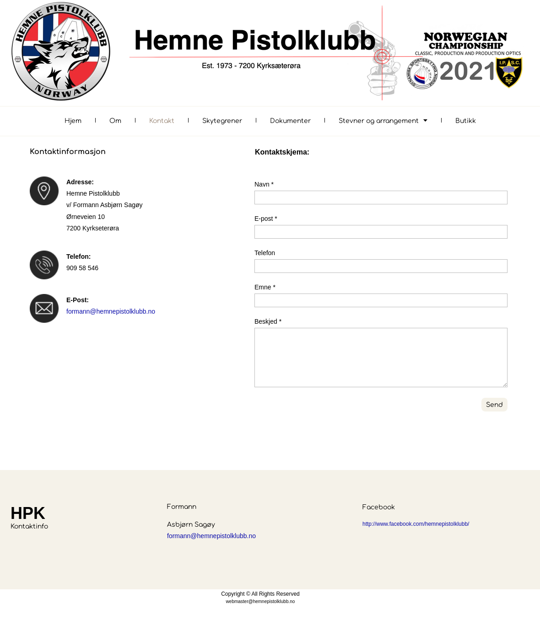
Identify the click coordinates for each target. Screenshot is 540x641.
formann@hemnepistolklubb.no (110, 311)
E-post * (265, 218)
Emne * (264, 287)
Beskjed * (267, 321)
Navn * (264, 184)
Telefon (264, 252)
